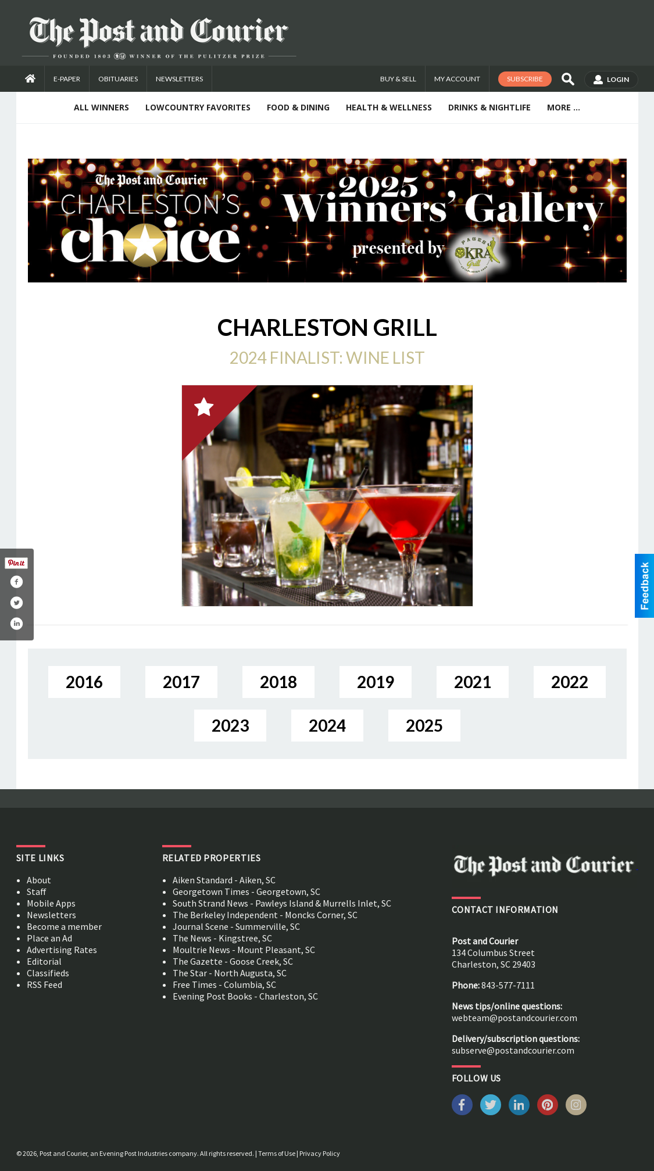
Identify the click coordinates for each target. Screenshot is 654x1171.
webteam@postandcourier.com (514, 1017)
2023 (230, 725)
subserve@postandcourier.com (513, 1050)
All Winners (101, 107)
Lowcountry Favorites (198, 107)
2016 (84, 682)
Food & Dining (298, 107)
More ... (563, 107)
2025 (424, 725)
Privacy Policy (319, 1153)
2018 (278, 682)
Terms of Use (276, 1153)
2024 (327, 725)
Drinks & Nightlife (489, 107)
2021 (472, 682)
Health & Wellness (389, 107)
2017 (181, 682)
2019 (375, 682)
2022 (569, 682)
